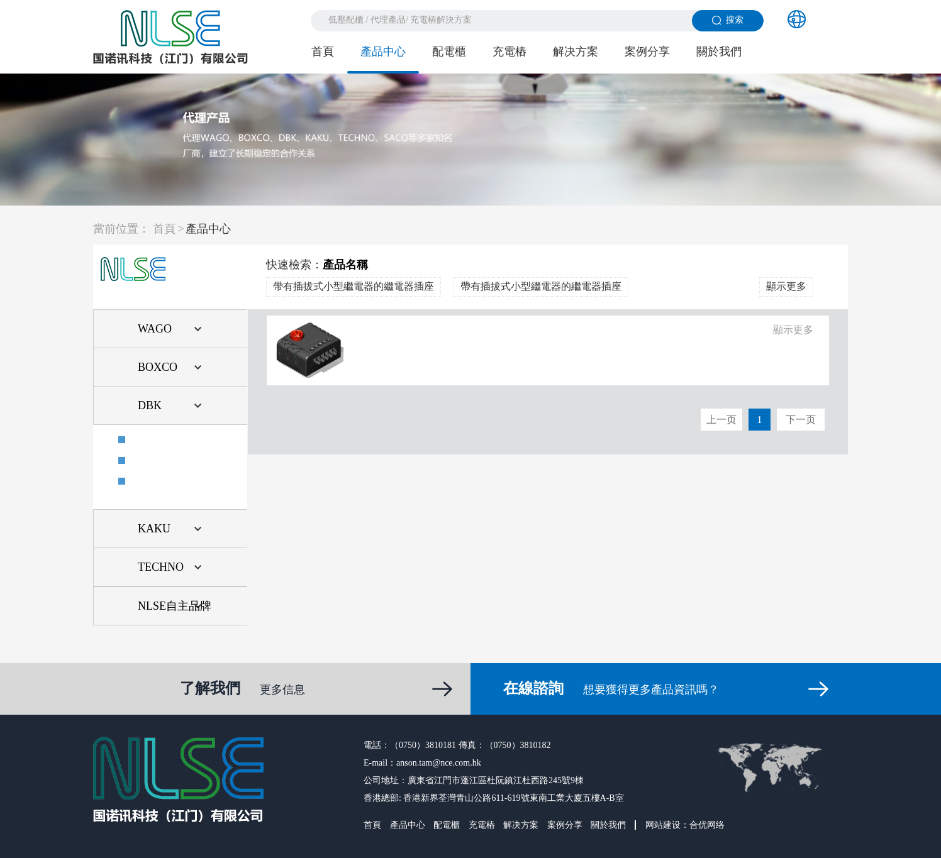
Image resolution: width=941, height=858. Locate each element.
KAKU (154, 528)
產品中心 (383, 51)
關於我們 (719, 51)
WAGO (155, 328)
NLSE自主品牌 (174, 606)
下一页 (801, 419)
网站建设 (663, 825)
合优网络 (707, 825)
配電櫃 (449, 51)
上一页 (721, 419)
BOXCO (157, 367)
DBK (150, 405)
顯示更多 (786, 286)
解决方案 (575, 51)
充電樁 (509, 51)
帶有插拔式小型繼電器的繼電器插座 (353, 286)
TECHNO (161, 567)
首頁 (322, 51)
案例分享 (647, 51)
